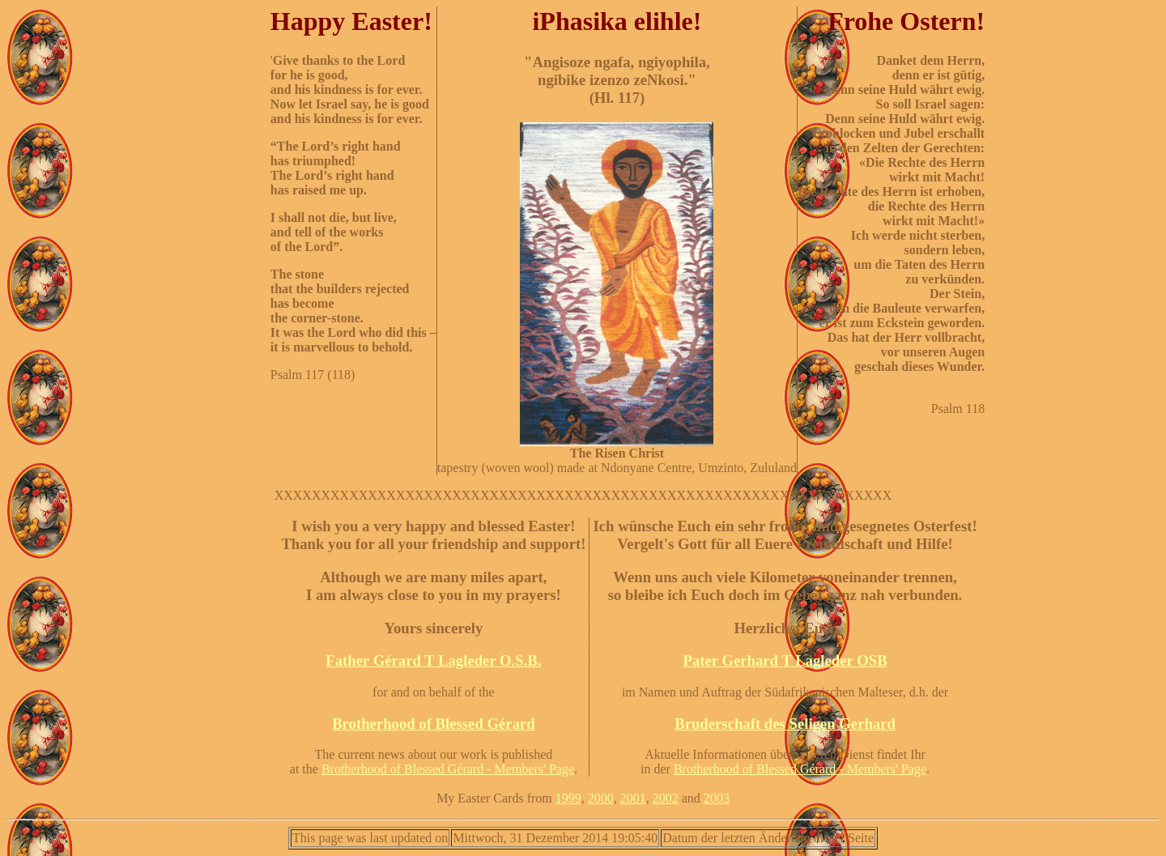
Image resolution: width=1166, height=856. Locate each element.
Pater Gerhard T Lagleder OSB (785, 660)
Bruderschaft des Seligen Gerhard (785, 723)
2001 (633, 798)
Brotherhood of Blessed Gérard (433, 723)
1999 (568, 798)
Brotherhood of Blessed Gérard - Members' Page (447, 769)
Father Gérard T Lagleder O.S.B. (433, 660)
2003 (717, 798)
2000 (601, 798)
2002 (666, 798)
